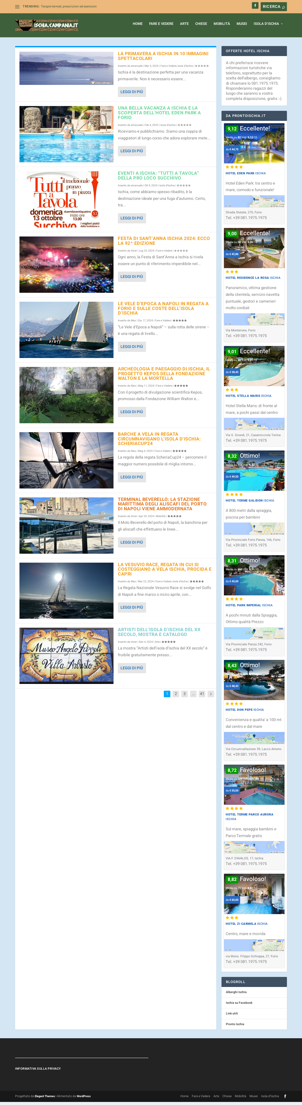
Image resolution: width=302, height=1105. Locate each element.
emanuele (137, 69)
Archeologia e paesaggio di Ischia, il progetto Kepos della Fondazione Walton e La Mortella (164, 377)
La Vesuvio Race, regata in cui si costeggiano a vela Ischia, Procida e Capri (164, 572)
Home (138, 27)
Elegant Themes (45, 1099)
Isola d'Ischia (185, 69)
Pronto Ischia (235, 1027)
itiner (134, 254)
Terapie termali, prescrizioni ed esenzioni (69, 6)
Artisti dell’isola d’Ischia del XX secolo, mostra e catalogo (159, 635)
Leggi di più (131, 95)
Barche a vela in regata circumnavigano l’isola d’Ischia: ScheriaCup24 (159, 442)
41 (202, 697)
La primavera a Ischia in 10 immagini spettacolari (163, 59)
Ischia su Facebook (239, 1006)
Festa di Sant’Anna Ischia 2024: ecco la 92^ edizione (164, 244)
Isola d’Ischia (266, 27)
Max (133, 324)
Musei (242, 27)
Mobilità (222, 27)
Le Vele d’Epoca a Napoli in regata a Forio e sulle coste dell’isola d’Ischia (163, 311)
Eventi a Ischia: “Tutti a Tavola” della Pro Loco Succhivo (158, 179)
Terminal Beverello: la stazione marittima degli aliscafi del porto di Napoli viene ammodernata (162, 507)
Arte (184, 27)
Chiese (201, 27)
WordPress (84, 1099)
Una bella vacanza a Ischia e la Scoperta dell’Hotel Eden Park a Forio (159, 116)
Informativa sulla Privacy (38, 1071)
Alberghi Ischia (236, 995)
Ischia (246, 176)
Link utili (232, 1016)
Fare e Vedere (161, 27)
